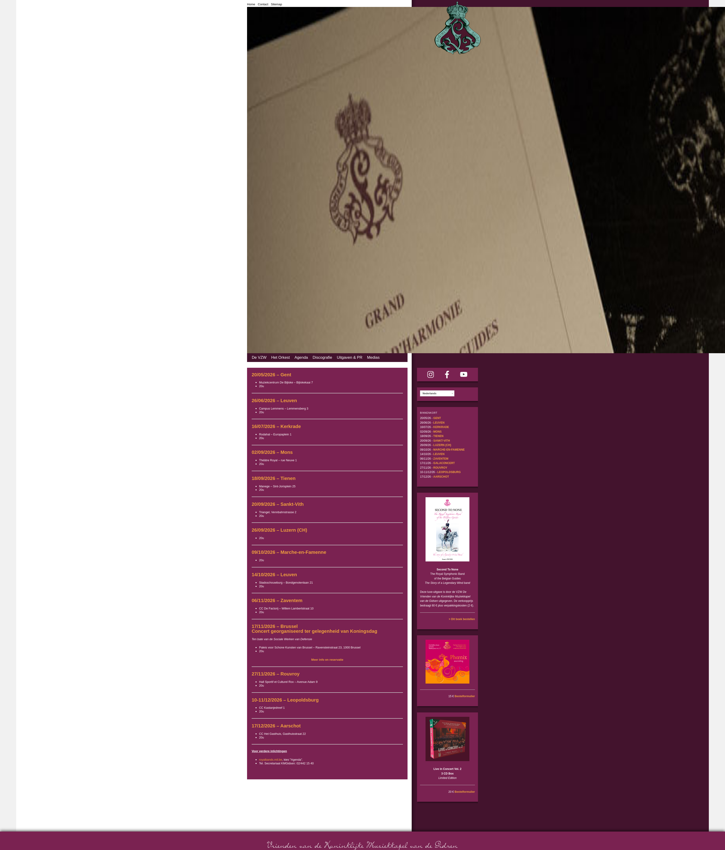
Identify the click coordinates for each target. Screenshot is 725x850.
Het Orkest (280, 357)
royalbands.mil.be (270, 759)
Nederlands (429, 393)
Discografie (322, 357)
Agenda (301, 357)
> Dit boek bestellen (462, 619)
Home (251, 4)
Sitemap (276, 4)
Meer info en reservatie (327, 659)
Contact (263, 4)
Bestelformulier (465, 696)
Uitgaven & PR (349, 357)
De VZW (259, 357)
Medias (373, 357)
